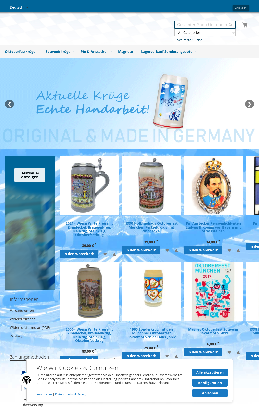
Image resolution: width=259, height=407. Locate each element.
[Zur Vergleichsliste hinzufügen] (115, 254)
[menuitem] (21, 51)
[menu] (129, 51)
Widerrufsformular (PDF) (30, 327)
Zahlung (16, 336)
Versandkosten (22, 310)
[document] (130, 380)
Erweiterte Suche (188, 40)
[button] (20, 7)
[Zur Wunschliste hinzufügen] (105, 254)
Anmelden (240, 7)
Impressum (45, 394)
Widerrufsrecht (22, 319)
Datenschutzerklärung (70, 394)
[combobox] (205, 25)
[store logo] (70, 26)
